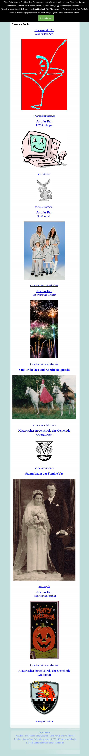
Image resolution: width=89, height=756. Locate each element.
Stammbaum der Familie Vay (44, 473)
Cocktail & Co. (44, 30)
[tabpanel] (44, 73)
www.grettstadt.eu (44, 721)
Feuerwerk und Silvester (44, 295)
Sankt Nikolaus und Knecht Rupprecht (44, 369)
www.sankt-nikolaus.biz (44, 425)
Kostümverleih (44, 216)
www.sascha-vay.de (44, 207)
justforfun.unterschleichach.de (44, 285)
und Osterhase (44, 174)
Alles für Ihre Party (44, 34)
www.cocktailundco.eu (44, 116)
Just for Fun (44, 212)
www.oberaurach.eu (44, 468)
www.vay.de (44, 586)
